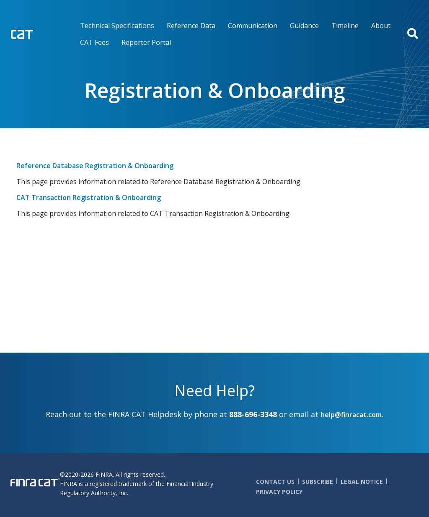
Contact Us (275, 482)
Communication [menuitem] (252, 25)
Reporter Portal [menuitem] (146, 42)
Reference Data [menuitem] (191, 25)
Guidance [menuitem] (304, 25)
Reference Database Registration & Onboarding (94, 165)
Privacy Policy (279, 492)
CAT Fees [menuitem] (94, 42)
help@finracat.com (351, 414)
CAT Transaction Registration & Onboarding (88, 197)
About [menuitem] (380, 25)
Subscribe (317, 482)
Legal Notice (362, 482)
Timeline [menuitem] (345, 25)
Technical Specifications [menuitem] (117, 25)
